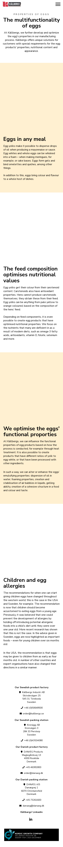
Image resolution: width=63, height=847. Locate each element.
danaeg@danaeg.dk (31, 805)
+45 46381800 (31, 767)
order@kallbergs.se (31, 713)
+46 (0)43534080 (31, 740)
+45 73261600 (31, 800)
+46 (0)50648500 (31, 707)
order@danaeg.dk (31, 773)
